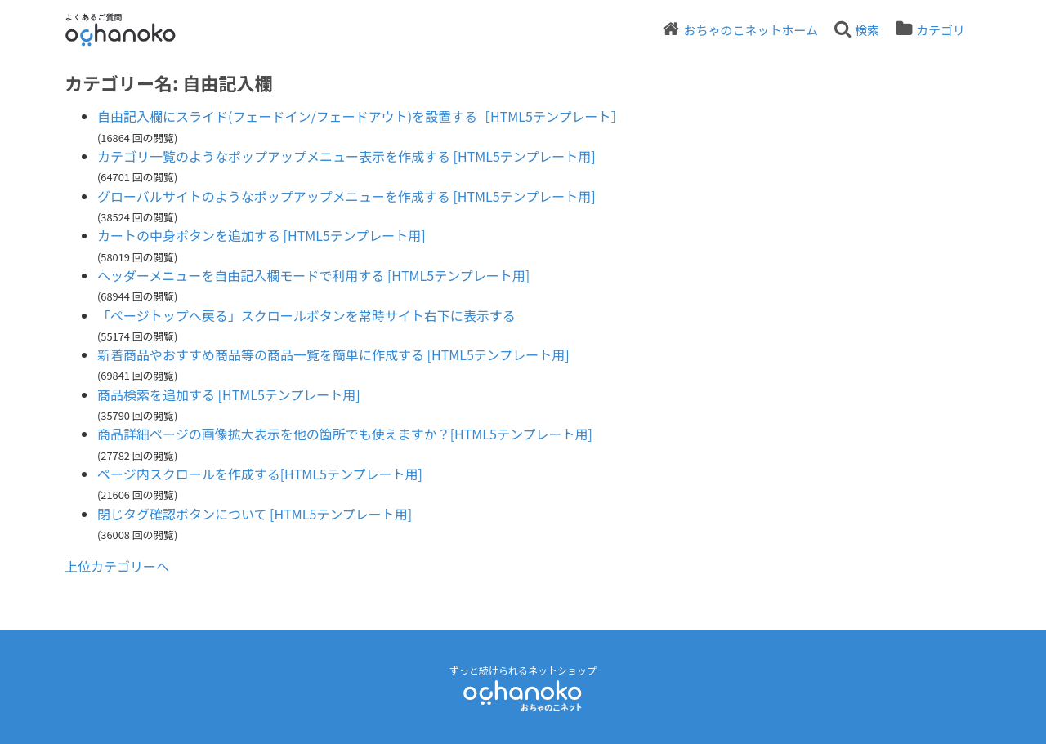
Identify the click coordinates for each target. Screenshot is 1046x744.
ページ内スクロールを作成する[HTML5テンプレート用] (259, 473)
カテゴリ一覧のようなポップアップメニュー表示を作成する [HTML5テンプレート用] (346, 156)
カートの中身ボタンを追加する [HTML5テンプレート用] (261, 235)
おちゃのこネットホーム (750, 29)
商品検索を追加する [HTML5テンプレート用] (228, 394)
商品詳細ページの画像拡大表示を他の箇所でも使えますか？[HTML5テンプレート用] (344, 433)
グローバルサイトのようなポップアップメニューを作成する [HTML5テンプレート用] (346, 196)
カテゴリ (940, 29)
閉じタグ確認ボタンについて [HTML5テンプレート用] (254, 513)
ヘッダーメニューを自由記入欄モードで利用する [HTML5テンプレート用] (313, 275)
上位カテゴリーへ (117, 566)
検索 (867, 29)
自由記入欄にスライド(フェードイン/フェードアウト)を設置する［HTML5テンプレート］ (360, 116)
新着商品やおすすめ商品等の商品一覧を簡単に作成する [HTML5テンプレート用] (333, 354)
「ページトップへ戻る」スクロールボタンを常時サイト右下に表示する (306, 315)
